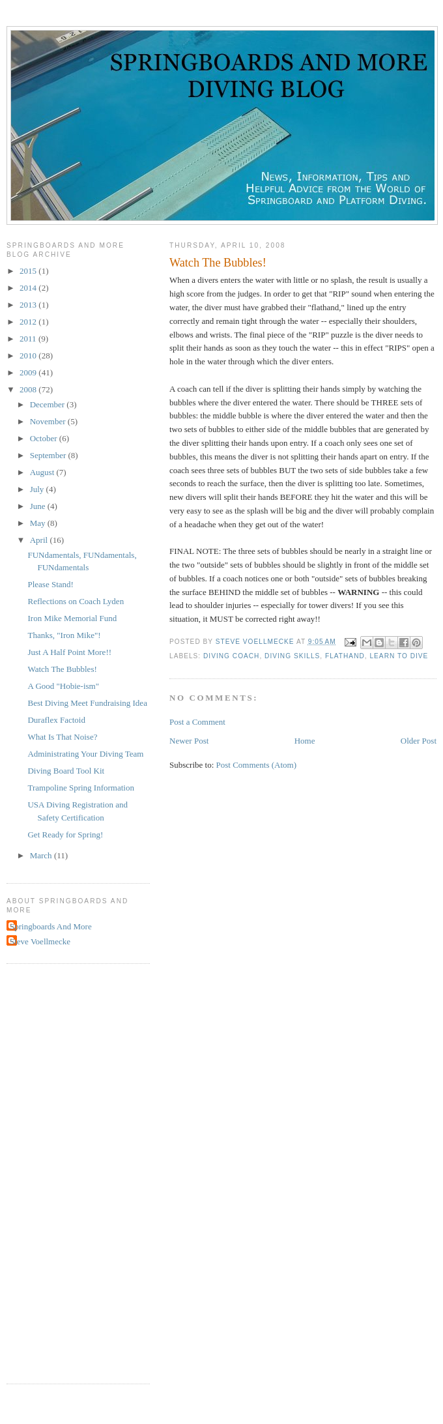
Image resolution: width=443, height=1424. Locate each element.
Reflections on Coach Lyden (75, 601)
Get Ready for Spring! (65, 834)
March (42, 855)
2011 (29, 338)
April (40, 540)
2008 (29, 389)
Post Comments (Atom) (256, 765)
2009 (29, 372)
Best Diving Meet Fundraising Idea (87, 703)
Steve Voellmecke (40, 941)
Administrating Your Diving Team (85, 754)
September (49, 455)
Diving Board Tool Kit (65, 771)
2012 (29, 322)
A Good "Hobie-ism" (63, 686)
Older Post (418, 741)
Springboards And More (51, 926)
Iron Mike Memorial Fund (72, 618)
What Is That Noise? (62, 737)
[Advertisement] (59, 1171)
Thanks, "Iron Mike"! (63, 635)
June (39, 506)
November (49, 421)
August (43, 472)
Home (304, 741)
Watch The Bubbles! (61, 669)
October (44, 438)
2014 (29, 288)
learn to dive (398, 656)
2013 (29, 305)
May (39, 523)
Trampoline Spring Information (80, 787)
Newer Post (188, 741)
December (48, 404)
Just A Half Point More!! (69, 652)
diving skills (292, 656)
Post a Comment (197, 722)
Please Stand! (50, 584)
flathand (345, 656)
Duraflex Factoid (56, 720)
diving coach (231, 656)
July (38, 489)
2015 (29, 271)
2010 (29, 355)
